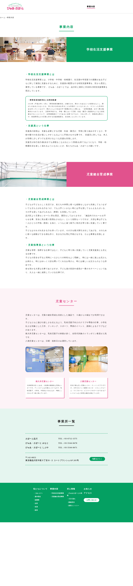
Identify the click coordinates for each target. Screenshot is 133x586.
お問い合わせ (92, 500)
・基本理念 (37, 496)
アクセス (88, 493)
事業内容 (93, 7)
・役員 (35, 507)
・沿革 (35, 503)
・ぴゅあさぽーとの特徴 (74, 494)
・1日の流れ (71, 499)
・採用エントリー (73, 505)
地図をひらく (97, 459)
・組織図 (36, 500)
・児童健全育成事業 (57, 496)
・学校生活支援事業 (57, 493)
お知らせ (88, 489)
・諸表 (35, 510)
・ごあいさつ (37, 493)
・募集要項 (71, 502)
